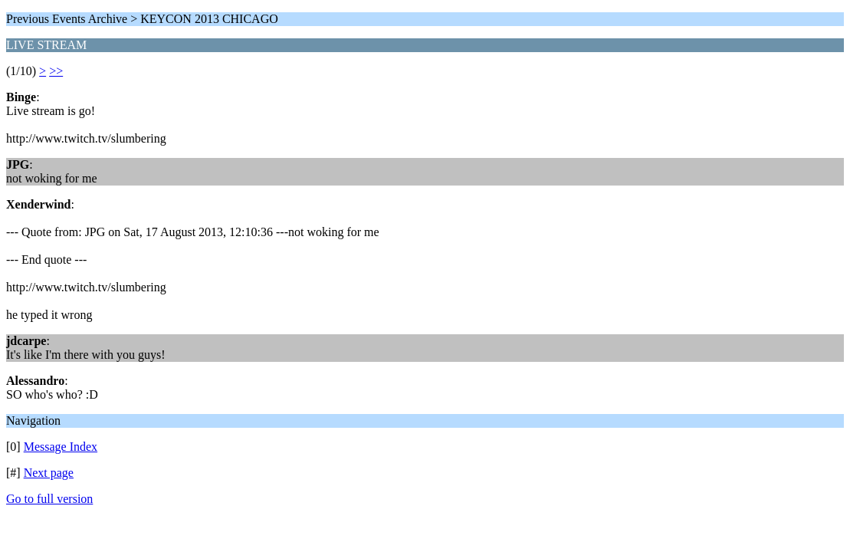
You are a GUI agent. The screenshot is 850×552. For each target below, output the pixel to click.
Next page (49, 472)
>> (56, 70)
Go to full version (49, 498)
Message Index (60, 446)
